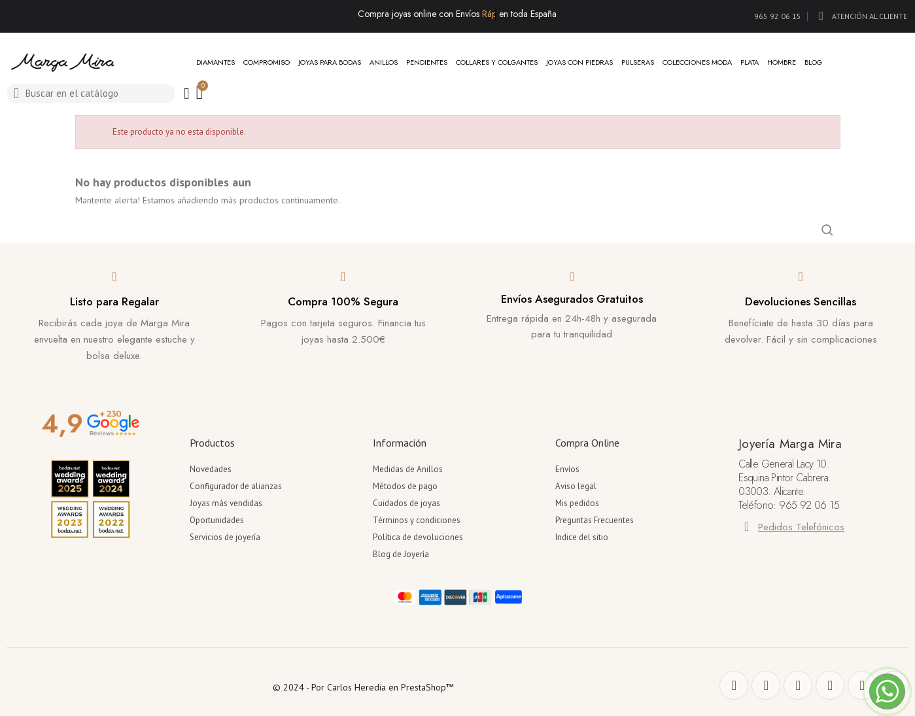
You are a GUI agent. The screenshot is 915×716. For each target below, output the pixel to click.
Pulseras (637, 62)
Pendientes (426, 62)
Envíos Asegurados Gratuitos (572, 299)
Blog (813, 62)
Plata (749, 62)
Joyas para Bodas (329, 62)
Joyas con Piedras (579, 62)
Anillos (384, 62)
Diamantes (215, 62)
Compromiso (266, 62)
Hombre (781, 62)
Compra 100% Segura (343, 301)
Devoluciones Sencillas (800, 301)
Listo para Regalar (114, 301)
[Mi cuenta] (187, 93)
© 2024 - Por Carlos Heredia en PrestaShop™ (363, 687)
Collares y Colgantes (497, 62)
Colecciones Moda (697, 62)
